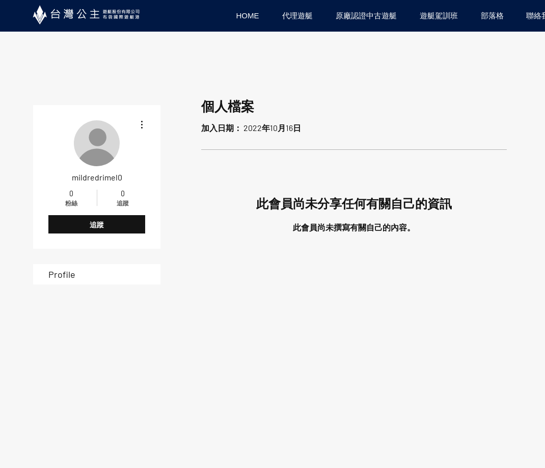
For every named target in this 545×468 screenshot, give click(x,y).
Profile (61, 274)
